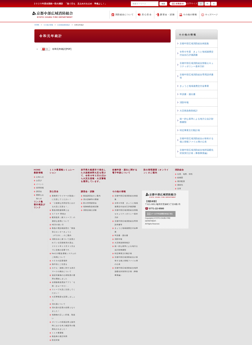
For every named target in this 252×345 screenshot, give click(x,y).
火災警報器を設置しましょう (63, 298)
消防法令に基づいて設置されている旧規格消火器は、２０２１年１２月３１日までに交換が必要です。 (63, 244)
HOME (36, 25)
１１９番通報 (58, 333)
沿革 (179, 188)
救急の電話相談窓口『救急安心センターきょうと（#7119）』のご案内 (63, 231)
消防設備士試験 (90, 210)
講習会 (39, 191)
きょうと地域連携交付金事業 (194, 86)
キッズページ (211, 15)
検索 (163, 4)
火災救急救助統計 (63, 25)
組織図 (180, 178)
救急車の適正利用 (60, 336)
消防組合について (124, 15)
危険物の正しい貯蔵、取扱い (63, 316)
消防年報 (184, 102)
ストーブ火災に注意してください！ (63, 291)
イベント (40, 184)
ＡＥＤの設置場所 (60, 261)
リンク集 (38, 202)
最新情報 (38, 173)
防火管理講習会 (90, 203)
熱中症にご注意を (60, 264)
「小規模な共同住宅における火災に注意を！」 (63, 205)
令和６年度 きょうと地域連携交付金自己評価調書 (196, 53)
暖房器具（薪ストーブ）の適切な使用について (63, 219)
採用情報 (40, 188)
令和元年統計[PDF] (61, 49)
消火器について (59, 304)
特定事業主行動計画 (190, 130)
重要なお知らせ (40, 196)
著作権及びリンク (39, 206)
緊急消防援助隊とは (60, 210)
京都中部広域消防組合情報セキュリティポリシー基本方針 (196, 65)
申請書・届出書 (187, 94)
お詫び (39, 180)
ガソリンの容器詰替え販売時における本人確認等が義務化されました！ (63, 325)
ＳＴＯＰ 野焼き (59, 214)
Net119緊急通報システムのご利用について (64, 255)
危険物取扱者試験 (91, 207)
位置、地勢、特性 (185, 174)
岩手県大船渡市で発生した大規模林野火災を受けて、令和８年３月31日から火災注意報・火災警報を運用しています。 (93, 176)
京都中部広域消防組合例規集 (194, 43)
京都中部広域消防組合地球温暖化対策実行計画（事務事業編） (196, 151)
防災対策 (56, 340)
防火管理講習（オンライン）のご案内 (156, 171)
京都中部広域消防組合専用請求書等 (196, 76)
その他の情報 (190, 15)
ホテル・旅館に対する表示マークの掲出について (63, 269)
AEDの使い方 (58, 225)
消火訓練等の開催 (91, 199)
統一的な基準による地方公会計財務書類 (196, 120)
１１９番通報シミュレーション (62, 171)
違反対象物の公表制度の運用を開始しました (63, 277)
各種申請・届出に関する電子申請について (124, 171)
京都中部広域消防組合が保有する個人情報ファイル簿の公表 (196, 140)
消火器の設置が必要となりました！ (63, 309)
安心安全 (147, 15)
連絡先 (180, 185)
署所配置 (181, 181)
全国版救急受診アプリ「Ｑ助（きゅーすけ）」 (63, 284)
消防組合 (179, 170)
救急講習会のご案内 (92, 196)
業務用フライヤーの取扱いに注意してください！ (63, 197)
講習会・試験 (167, 15)
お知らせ (40, 177)
